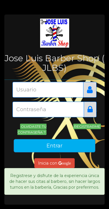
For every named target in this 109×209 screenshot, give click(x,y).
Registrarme (87, 126)
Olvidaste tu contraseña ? (31, 129)
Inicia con (54, 163)
